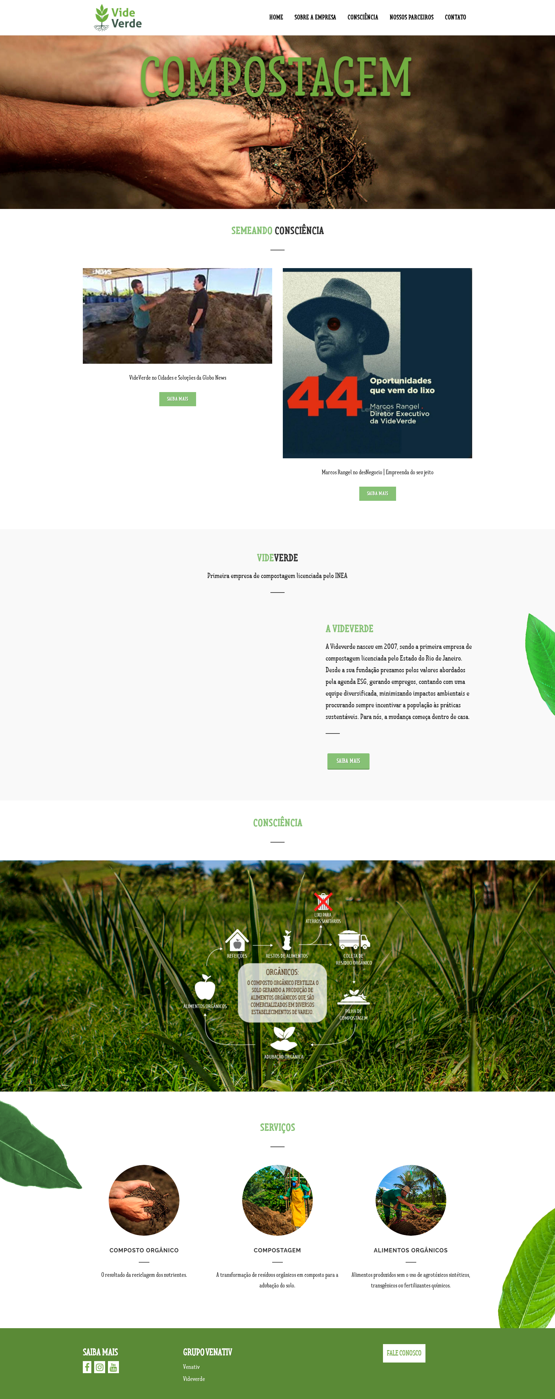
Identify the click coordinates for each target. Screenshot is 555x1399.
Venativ (191, 1367)
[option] (277, 122)
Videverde (194, 1379)
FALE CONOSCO (404, 1353)
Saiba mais (177, 399)
